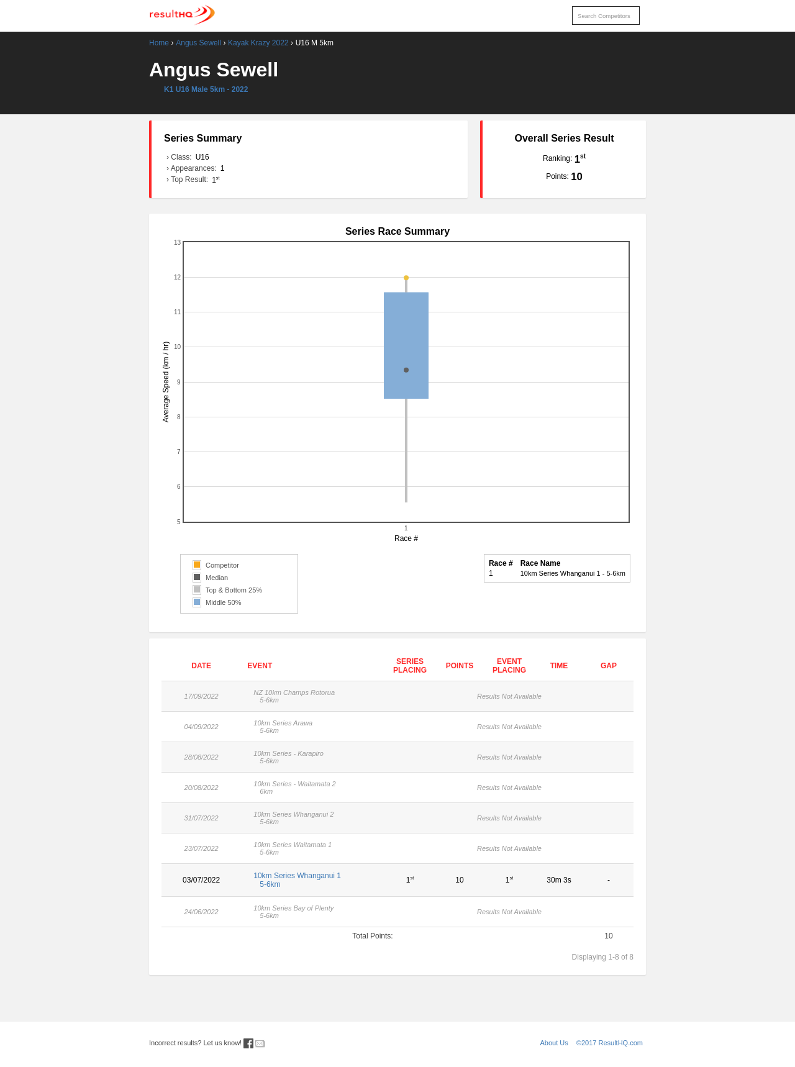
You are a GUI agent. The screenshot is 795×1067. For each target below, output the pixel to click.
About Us (554, 1043)
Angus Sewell (198, 43)
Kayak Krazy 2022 (258, 43)
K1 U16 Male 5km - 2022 (206, 89)
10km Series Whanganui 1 (313, 880)
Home (159, 43)
